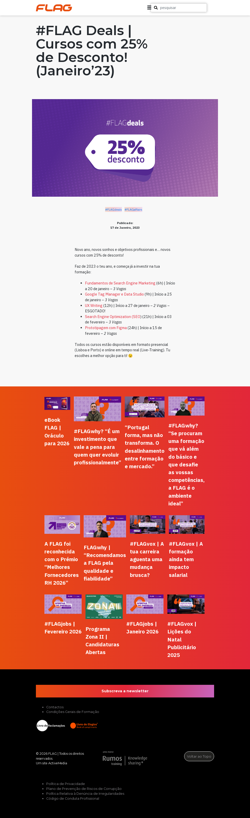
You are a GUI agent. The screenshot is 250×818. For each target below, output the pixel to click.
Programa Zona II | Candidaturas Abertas (102, 640)
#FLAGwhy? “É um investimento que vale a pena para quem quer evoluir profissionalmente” (97, 447)
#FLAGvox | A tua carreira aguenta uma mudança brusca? (147, 559)
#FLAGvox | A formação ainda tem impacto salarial (186, 559)
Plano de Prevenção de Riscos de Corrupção (84, 789)
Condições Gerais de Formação (72, 712)
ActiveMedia (57, 763)
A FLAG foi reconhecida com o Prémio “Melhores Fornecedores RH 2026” (61, 563)
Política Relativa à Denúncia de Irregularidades (85, 794)
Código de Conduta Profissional (72, 798)
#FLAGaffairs (133, 209)
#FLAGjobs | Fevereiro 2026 (63, 627)
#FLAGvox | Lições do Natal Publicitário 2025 (182, 639)
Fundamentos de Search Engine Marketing (120, 283)
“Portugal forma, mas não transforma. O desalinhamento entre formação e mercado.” (145, 447)
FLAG (52, 754)
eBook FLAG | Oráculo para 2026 (56, 431)
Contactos (55, 707)
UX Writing (94, 305)
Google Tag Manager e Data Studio (114, 294)
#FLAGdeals (113, 209)
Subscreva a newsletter (125, 691)
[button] (226, 7)
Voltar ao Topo (199, 756)
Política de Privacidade (65, 784)
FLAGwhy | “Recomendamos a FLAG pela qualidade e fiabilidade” (105, 563)
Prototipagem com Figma (106, 327)
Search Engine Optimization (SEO (112, 316)
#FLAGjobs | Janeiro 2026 (142, 627)
